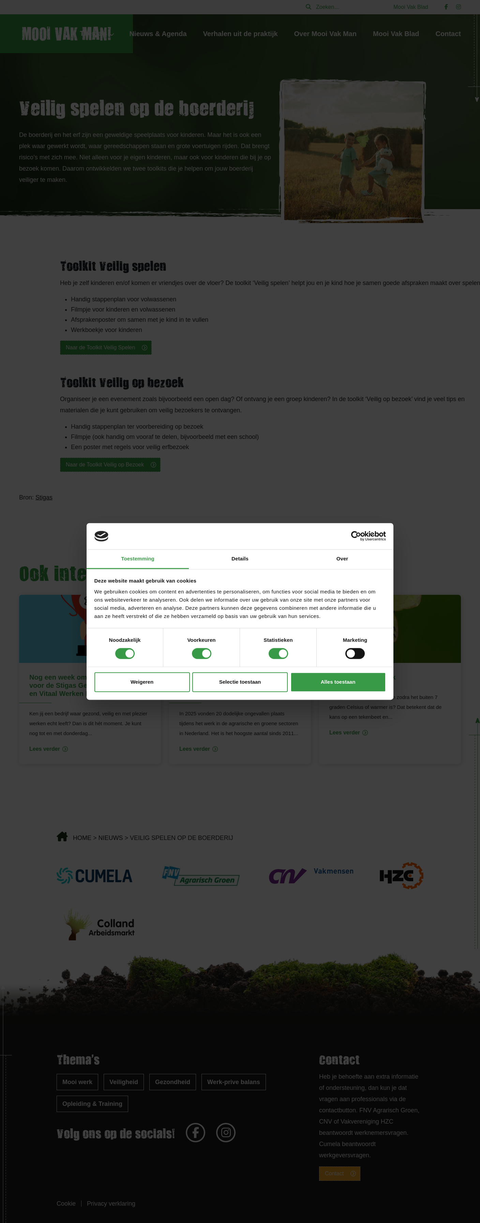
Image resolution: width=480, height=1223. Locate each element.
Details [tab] (240, 558)
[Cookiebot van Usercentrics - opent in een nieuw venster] (356, 536)
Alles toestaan (338, 682)
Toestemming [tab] (137, 558)
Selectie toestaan (240, 682)
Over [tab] (342, 558)
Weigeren (142, 682)
